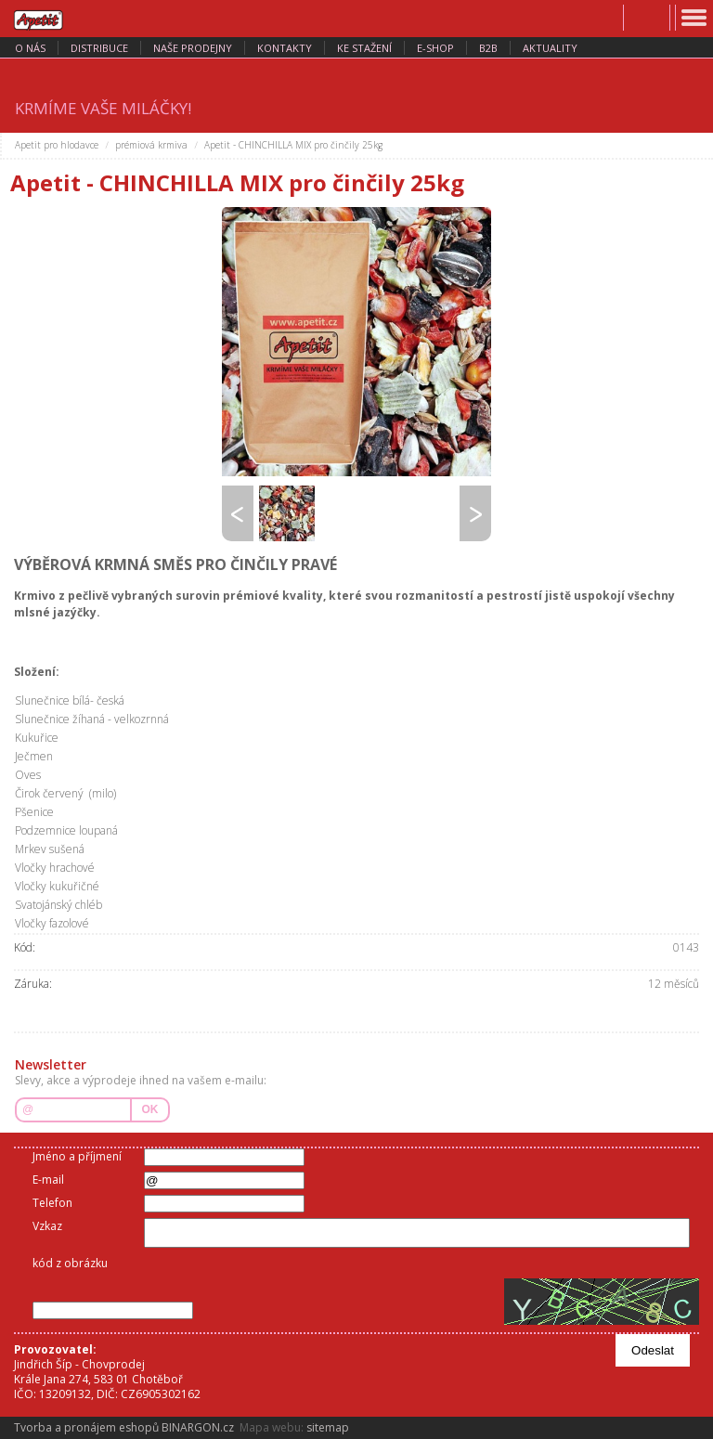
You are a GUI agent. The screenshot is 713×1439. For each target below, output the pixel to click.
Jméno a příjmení (77, 1156)
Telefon (52, 1203)
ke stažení (364, 48)
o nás (30, 48)
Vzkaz (47, 1226)
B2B (488, 48)
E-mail (48, 1179)
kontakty (284, 48)
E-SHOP (435, 48)
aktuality (550, 48)
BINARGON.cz (198, 1427)
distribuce (99, 48)
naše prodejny (192, 48)
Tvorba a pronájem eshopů (86, 1427)
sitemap (327, 1427)
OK (150, 1109)
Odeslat (652, 1350)
